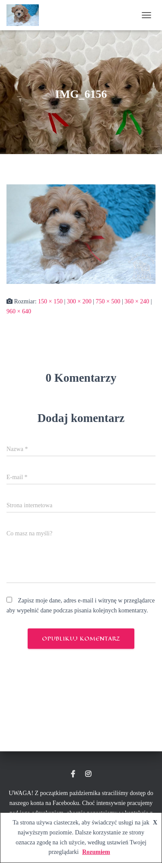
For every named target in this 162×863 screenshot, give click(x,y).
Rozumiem (96, 852)
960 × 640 (18, 311)
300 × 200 (79, 301)
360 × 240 (136, 301)
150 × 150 (50, 301)
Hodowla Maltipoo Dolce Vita (73, 774)
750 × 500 (108, 301)
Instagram (88, 774)
